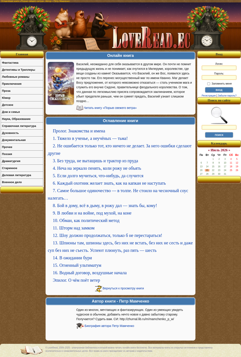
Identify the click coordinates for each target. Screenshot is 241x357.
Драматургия (11, 161)
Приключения (11, 83)
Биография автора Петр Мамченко (109, 326)
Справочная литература (19, 126)
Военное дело (12, 182)
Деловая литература (16, 175)
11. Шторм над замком (73, 227)
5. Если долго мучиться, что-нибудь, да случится (98, 175)
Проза (6, 90)
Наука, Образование (16, 119)
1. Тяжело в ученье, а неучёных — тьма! (90, 138)
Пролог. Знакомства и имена (79, 130)
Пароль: (219, 76)
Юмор (6, 97)
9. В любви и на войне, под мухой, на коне (92, 213)
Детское (7, 104)
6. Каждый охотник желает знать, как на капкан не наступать (109, 183)
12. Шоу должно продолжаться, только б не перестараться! (107, 235)
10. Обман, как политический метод (86, 220)
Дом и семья (11, 112)
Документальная (14, 140)
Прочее (7, 147)
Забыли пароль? (227, 95)
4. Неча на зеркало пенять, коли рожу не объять (97, 168)
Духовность (10, 133)
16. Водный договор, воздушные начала (90, 272)
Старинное (9, 168)
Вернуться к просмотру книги (123, 288)
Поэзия (7, 154)
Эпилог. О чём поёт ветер (76, 280)
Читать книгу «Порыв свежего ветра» (110, 108)
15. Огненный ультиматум (77, 265)
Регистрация (209, 95)
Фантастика (10, 62)
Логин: (219, 66)
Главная (22, 54)
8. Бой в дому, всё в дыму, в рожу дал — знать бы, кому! (105, 205)
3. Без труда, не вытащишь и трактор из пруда (95, 160)
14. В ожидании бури (72, 257)
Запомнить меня (219, 83)
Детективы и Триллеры (18, 69)
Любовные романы (15, 76)
